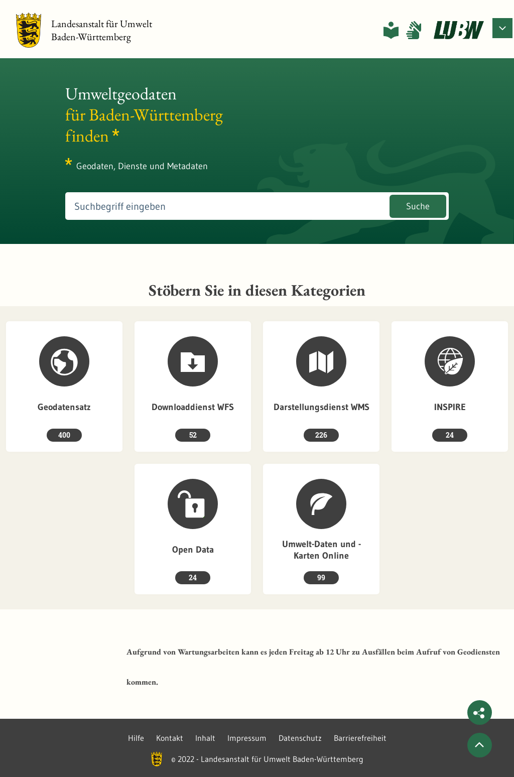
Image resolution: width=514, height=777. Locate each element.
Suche (418, 206)
